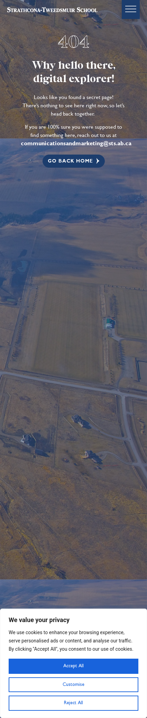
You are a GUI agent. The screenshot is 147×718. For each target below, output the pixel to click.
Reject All (73, 702)
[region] (73, 663)
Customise (73, 684)
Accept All (73, 665)
